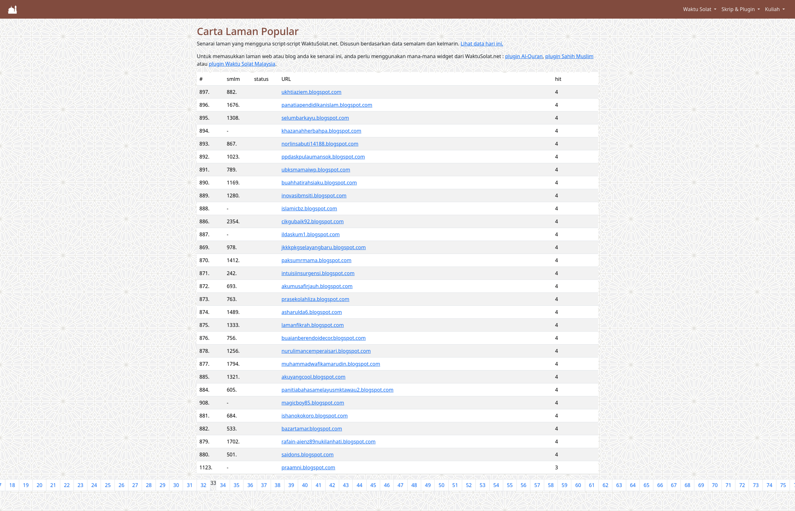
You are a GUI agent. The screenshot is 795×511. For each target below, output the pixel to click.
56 (523, 485)
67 (674, 485)
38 (277, 485)
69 (701, 485)
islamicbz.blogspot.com (309, 208)
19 (26, 485)
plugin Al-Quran (524, 56)
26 (121, 485)
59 (564, 485)
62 (605, 485)
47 (400, 485)
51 (455, 485)
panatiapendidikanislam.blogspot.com (326, 104)
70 (715, 485)
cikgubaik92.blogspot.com (312, 221)
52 (469, 485)
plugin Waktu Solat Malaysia (242, 63)
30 (176, 485)
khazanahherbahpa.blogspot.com (321, 130)
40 (305, 485)
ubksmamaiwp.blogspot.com (315, 169)
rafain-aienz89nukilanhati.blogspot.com (328, 441)
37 (264, 485)
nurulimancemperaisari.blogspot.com (326, 350)
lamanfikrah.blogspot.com (312, 325)
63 (619, 485)
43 (346, 485)
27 (135, 485)
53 (482, 485)
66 (660, 485)
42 (332, 485)
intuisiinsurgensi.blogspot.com (318, 273)
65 (646, 485)
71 (728, 485)
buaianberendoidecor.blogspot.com (323, 337)
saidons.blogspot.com (307, 454)
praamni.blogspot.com (308, 467)
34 (223, 485)
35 (236, 485)
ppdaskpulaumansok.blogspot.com (323, 156)
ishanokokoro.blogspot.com (314, 415)
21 (53, 485)
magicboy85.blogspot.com (312, 402)
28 (148, 485)
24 (94, 485)
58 (551, 485)
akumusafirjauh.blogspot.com (316, 286)
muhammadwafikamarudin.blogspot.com (330, 363)
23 (80, 485)
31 (189, 485)
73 (755, 485)
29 (162, 485)
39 (291, 485)
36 (250, 485)
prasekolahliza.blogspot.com (315, 299)
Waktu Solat (698, 9)
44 (359, 485)
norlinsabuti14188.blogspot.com (319, 143)
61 (592, 485)
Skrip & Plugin (738, 9)
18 (12, 485)
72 (742, 485)
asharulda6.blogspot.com (311, 312)
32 (203, 485)
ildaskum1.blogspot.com (310, 234)
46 (387, 485)
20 (39, 485)
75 (783, 485)
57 (537, 485)
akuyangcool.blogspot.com (313, 376)
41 (318, 485)
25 (107, 485)
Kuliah (773, 9)
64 (633, 485)
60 (578, 485)
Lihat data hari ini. (482, 43)
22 (67, 485)
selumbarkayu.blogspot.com (315, 117)
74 (769, 485)
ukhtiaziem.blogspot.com (311, 91)
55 (510, 485)
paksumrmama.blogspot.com (316, 260)
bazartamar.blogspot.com (311, 428)
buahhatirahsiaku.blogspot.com (319, 182)
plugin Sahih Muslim (569, 56)
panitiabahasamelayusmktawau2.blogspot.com (337, 389)
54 (496, 485)
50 (441, 485)
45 (373, 485)
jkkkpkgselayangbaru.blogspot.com (323, 247)
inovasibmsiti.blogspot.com (313, 195)
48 (414, 485)
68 (687, 485)
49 (428, 485)
